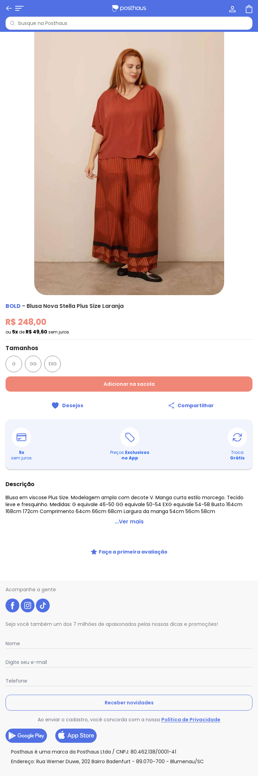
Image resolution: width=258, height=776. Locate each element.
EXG (53, 364)
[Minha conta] (232, 8)
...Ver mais (129, 522)
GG (33, 364)
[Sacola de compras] (248, 8)
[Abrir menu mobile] (10, 8)
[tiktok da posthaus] (43, 605)
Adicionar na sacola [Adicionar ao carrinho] (129, 384)
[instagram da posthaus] (28, 605)
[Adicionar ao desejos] (67, 405)
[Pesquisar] (12, 23)
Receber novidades (129, 702)
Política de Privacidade (190, 719)
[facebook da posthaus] (12, 605)
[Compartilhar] (191, 405)
